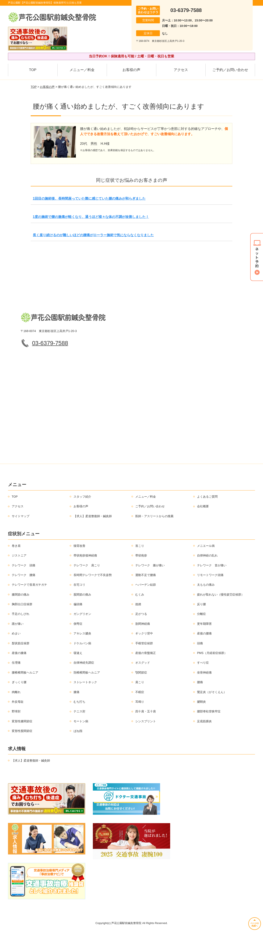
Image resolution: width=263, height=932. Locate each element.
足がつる (141, 614)
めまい (16, 633)
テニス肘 (79, 711)
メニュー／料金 (82, 70)
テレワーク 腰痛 (23, 575)
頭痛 (200, 643)
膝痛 (76, 692)
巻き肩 (16, 545)
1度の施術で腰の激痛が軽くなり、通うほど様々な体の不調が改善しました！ (91, 217)
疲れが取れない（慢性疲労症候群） (220, 594)
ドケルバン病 (82, 643)
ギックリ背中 (144, 633)
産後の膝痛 (19, 653)
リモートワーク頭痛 (210, 575)
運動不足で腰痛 (145, 575)
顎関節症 (141, 672)
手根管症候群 (144, 643)
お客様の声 (131, 70)
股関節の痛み (82, 594)
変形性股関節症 (22, 731)
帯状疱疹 (141, 555)
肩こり (139, 682)
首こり (139, 545)
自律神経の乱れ (207, 555)
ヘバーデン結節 (145, 584)
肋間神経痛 (142, 623)
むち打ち (79, 701)
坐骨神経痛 (204, 672)
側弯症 (78, 623)
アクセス (181, 70)
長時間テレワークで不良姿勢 (93, 575)
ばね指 (78, 731)
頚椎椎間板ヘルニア (87, 672)
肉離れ (16, 692)
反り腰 (201, 604)
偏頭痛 (78, 604)
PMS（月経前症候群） (212, 653)
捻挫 (138, 604)
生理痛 (16, 662)
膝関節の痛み (20, 594)
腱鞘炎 (201, 701)
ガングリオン (82, 614)
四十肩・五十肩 (145, 711)
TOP (32, 70)
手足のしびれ (20, 614)
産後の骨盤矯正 (145, 653)
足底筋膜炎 (204, 721)
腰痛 (200, 682)
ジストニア (19, 555)
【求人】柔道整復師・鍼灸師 (93, 516)
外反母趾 (18, 701)
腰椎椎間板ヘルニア (25, 672)
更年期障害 (204, 623)
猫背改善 (79, 545)
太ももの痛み (206, 584)
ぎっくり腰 (19, 682)
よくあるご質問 (207, 496)
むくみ (139, 594)
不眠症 (139, 692)
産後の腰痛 (204, 633)
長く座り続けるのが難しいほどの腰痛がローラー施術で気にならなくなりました (93, 235)
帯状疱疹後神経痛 (85, 555)
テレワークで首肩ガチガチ (29, 584)
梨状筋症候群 (20, 643)
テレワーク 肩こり (87, 565)
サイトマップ (20, 516)
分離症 (201, 614)
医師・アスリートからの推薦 (154, 516)
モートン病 (81, 721)
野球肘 (16, 711)
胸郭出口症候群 (22, 604)
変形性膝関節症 (22, 721)
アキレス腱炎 (82, 633)
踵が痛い (18, 623)
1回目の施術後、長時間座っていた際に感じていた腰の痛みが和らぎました (89, 198)
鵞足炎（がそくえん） (211, 692)
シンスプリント (145, 721)
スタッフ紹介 (82, 496)
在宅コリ (79, 584)
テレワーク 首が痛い (211, 565)
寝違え (78, 653)
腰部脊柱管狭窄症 (209, 711)
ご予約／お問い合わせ (230, 70)
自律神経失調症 (84, 662)
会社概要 (203, 506)
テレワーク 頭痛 (23, 565)
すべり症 (203, 662)
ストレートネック (85, 682)
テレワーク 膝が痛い (150, 565)
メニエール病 (206, 545)
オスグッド (142, 662)
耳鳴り (139, 701)
